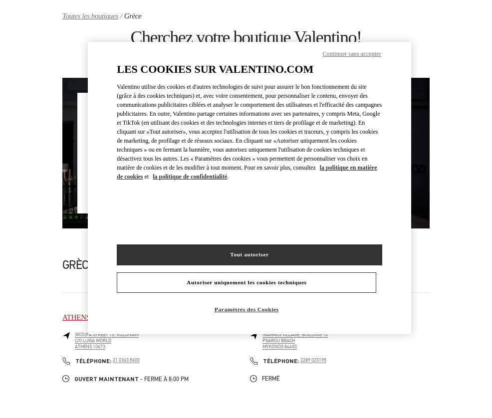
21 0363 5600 (126, 360)
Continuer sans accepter (351, 53)
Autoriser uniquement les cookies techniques (246, 282)
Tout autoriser (249, 254)
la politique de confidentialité (190, 176)
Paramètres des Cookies (247, 309)
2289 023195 (313, 360)
